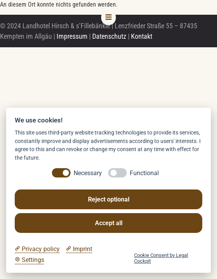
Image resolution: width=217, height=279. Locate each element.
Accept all (108, 223)
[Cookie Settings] (29, 260)
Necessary (88, 173)
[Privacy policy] (37, 249)
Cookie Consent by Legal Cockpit (161, 258)
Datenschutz (109, 36)
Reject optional (108, 199)
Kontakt (141, 36)
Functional (144, 173)
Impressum (72, 36)
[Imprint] (79, 249)
